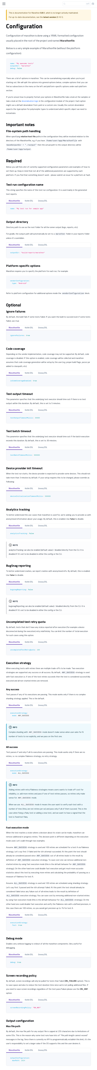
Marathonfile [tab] (14, 200)
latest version (49, 17)
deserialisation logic (30, 100)
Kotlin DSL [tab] (29, 200)
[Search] (77, 4)
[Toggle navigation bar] (4, 4)
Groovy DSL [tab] (42, 200)
